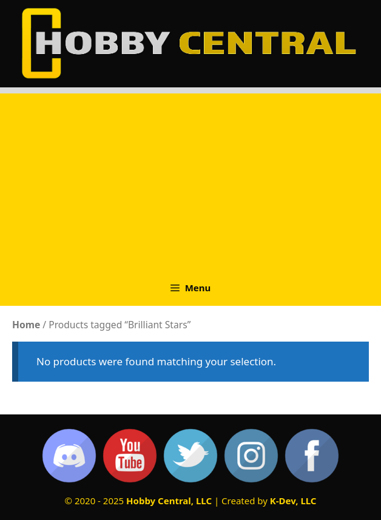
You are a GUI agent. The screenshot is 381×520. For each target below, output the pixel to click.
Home (26, 324)
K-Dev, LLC (293, 501)
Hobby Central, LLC (169, 501)
